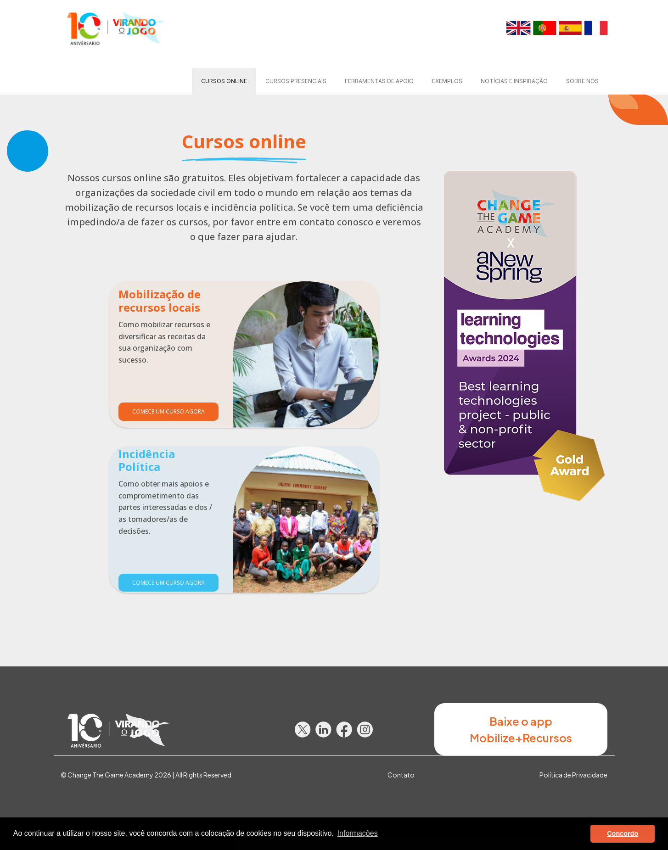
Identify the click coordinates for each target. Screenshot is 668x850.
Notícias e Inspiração (514, 81)
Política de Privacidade (573, 775)
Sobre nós (582, 81)
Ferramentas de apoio (379, 81)
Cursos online (224, 81)
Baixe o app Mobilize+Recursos (521, 729)
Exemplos (447, 81)
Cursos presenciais (295, 81)
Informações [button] (357, 833)
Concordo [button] (622, 833)
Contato (401, 775)
